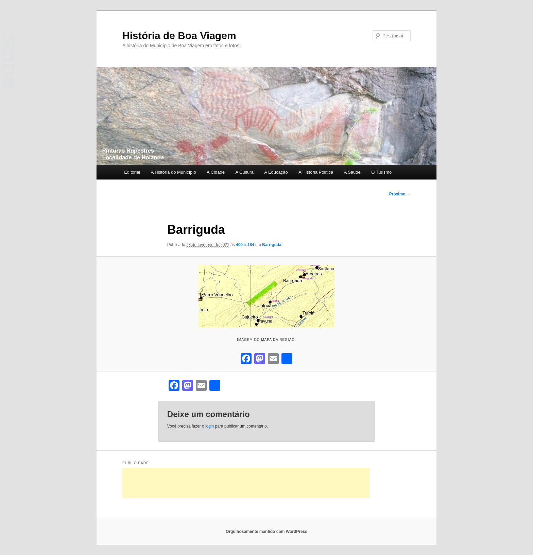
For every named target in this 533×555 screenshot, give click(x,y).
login (209, 426)
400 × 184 (245, 244)
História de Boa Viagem (179, 35)
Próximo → (400, 194)
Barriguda (271, 244)
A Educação (276, 172)
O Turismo (381, 172)
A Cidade (216, 172)
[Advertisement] (246, 483)
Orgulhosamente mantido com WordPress (266, 531)
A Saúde (352, 172)
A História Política (315, 172)
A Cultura (244, 172)
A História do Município (173, 172)
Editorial (132, 172)
